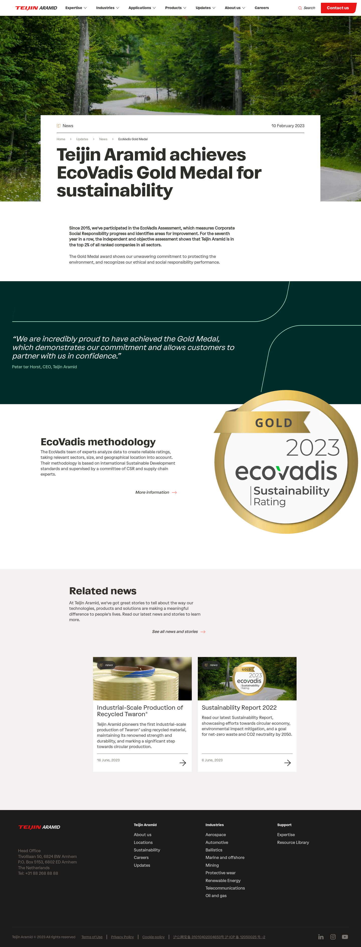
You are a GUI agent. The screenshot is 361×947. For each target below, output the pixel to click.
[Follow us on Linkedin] (321, 937)
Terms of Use (92, 937)
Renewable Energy (223, 880)
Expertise (76, 8)
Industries (107, 8)
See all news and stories (175, 631)
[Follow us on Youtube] (345, 937)
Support (284, 825)
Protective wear (221, 872)
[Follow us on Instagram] (333, 937)
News (103, 139)
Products (175, 8)
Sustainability (147, 850)
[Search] (306, 8)
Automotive (217, 842)
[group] (142, 714)
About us (235, 8)
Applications (142, 8)
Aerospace (216, 834)
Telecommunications (225, 888)
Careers (262, 8)
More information (152, 492)
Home (61, 139)
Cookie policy (153, 937)
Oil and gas (216, 895)
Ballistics (214, 850)
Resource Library (293, 842)
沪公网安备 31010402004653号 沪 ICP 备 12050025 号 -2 (219, 937)
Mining (212, 865)
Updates (205, 8)
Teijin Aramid (145, 825)
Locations (143, 842)
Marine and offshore (225, 857)
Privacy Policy (122, 937)
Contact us (338, 8)
